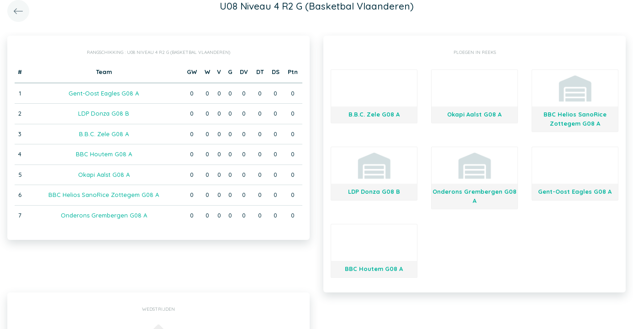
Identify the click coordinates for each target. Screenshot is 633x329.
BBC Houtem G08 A (104, 154)
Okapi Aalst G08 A (104, 174)
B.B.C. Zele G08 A (104, 134)
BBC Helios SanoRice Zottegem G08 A (103, 194)
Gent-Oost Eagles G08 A (104, 93)
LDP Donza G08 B (103, 113)
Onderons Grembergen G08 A (104, 215)
